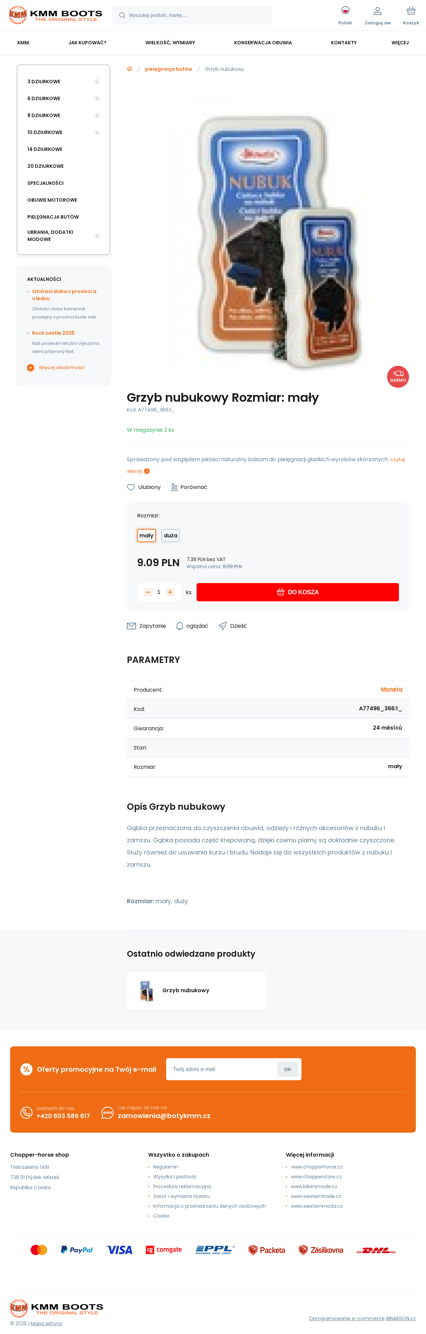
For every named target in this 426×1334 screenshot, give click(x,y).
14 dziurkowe (44, 149)
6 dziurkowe (43, 98)
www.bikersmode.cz (314, 1186)
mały (146, 535)
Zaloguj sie (287, 1069)
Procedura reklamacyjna (182, 1186)
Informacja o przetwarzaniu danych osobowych (209, 1206)
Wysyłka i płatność (175, 1176)
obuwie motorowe (52, 200)
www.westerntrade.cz (316, 1196)
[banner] (55, 16)
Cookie (161, 1216)
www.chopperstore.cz (316, 1176)
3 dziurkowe (43, 81)
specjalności (45, 183)
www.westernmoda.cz (317, 1206)
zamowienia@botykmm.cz (164, 1115)
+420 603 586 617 (63, 1116)
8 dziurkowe (43, 115)
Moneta (391, 689)
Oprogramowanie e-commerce (347, 1318)
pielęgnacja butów (168, 69)
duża (170, 535)
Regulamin (165, 1166)
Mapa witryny (46, 1323)
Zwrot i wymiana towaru (181, 1196)
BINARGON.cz (401, 1318)
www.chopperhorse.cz (317, 1166)
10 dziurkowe (44, 132)
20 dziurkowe (45, 166)
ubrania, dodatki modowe (50, 236)
